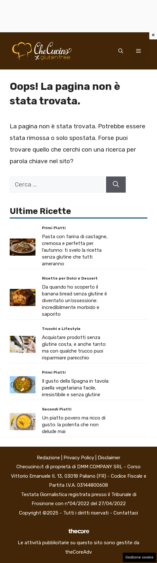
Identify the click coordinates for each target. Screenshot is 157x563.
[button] (121, 51)
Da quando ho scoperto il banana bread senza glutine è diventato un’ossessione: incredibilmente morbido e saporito (74, 300)
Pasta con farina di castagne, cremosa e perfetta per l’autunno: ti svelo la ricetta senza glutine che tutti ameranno (75, 250)
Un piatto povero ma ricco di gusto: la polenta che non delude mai (73, 424)
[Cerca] (116, 184)
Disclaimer (109, 458)
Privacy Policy (79, 458)
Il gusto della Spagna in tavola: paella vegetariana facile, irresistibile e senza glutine (75, 388)
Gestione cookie (139, 557)
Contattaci (125, 513)
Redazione (48, 458)
